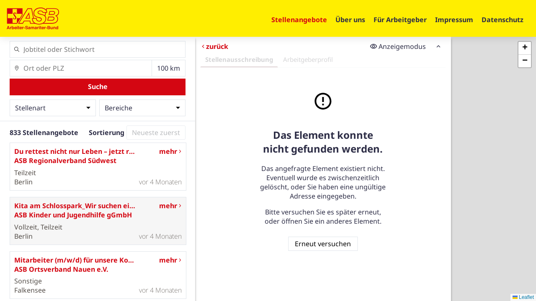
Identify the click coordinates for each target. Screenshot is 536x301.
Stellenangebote (299, 19)
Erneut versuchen (323, 243)
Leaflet (523, 297)
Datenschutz (502, 19)
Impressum (454, 19)
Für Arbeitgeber (400, 19)
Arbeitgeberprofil (308, 59)
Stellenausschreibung (239, 59)
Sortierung (106, 132)
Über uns (350, 19)
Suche (98, 86)
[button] (524, 48)
